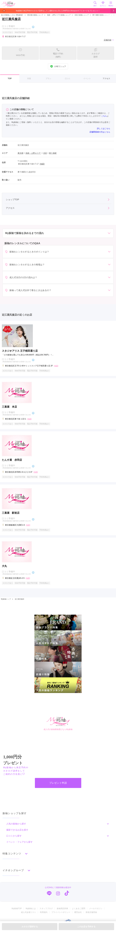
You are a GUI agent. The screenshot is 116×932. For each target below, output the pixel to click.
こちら (104, 116)
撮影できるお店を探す (17, 830)
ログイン (103, 4)
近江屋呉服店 (19, 599)
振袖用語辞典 (62, 908)
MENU (111, 4)
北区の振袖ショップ (82, 15)
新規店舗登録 (91, 912)
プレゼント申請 (58, 783)
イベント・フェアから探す (19, 842)
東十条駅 (53, 153)
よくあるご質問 (78, 908)
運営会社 (78, 912)
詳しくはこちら (103, 128)
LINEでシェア (58, 66)
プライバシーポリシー (60, 912)
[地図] (42, 164)
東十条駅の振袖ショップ (101, 15)
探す (95, 4)
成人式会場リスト (28, 912)
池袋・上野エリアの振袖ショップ (59, 15)
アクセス (106, 78)
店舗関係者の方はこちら (99, 132)
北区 (45, 153)
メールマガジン (95, 908)
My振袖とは (31, 908)
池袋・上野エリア (33, 153)
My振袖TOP (17, 908)
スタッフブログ (46, 908)
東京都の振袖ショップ (35, 15)
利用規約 (43, 912)
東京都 (20, 153)
